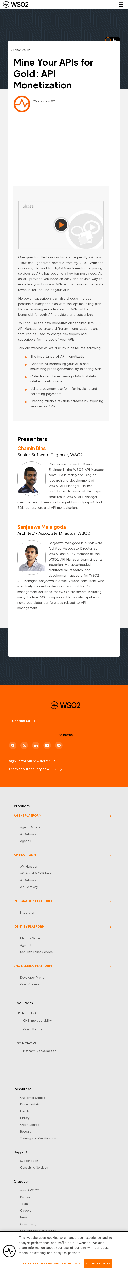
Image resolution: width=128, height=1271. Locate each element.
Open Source (29, 1124)
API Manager (28, 866)
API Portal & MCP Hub (35, 873)
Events (24, 1111)
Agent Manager (31, 827)
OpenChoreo (29, 984)
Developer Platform (34, 977)
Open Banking (33, 1029)
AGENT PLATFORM (27, 815)
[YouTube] (47, 745)
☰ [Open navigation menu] (121, 4)
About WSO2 (29, 1190)
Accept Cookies (98, 1263)
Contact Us (23, 721)
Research (26, 1131)
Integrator (27, 912)
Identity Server (30, 938)
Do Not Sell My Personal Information (51, 1263)
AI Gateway (28, 834)
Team (24, 1203)
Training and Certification (38, 1138)
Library (25, 1118)
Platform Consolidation (39, 1050)
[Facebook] (12, 745)
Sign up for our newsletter (32, 761)
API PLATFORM (25, 854)
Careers (25, 1210)
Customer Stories (32, 1097)
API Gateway (29, 887)
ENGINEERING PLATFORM (33, 965)
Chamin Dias (31, 448)
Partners (26, 1197)
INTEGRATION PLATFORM (33, 901)
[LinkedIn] (35, 745)
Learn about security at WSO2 (35, 769)
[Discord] (59, 745)
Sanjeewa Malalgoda (41, 527)
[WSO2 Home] (15, 4)
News (24, 1217)
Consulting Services (34, 1167)
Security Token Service (36, 951)
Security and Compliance (38, 1231)
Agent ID (26, 841)
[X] (24, 745)
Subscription (29, 1160)
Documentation (31, 1104)
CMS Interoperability (37, 1020)
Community (28, 1224)
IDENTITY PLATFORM (29, 926)
